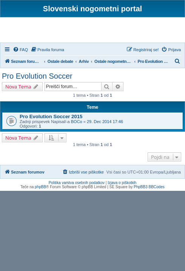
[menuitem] (20, 49)
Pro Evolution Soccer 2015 (51, 116)
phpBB (40, 187)
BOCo (76, 121)
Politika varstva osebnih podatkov (77, 183)
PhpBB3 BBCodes (149, 187)
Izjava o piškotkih (122, 183)
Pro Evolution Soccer (37, 76)
